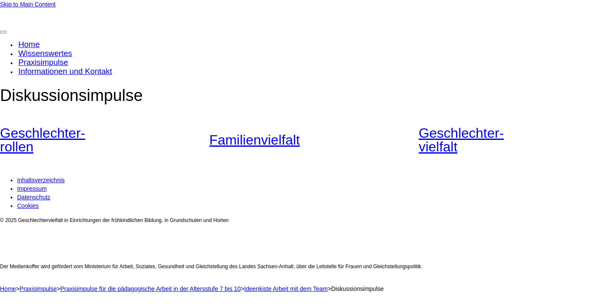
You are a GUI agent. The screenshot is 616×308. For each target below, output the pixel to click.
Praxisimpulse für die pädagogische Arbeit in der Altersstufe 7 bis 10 (150, 288)
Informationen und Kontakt (65, 71)
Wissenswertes (45, 53)
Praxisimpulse (43, 62)
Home (29, 44)
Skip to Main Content (28, 4)
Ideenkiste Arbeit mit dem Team (286, 288)
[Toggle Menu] (3, 32)
